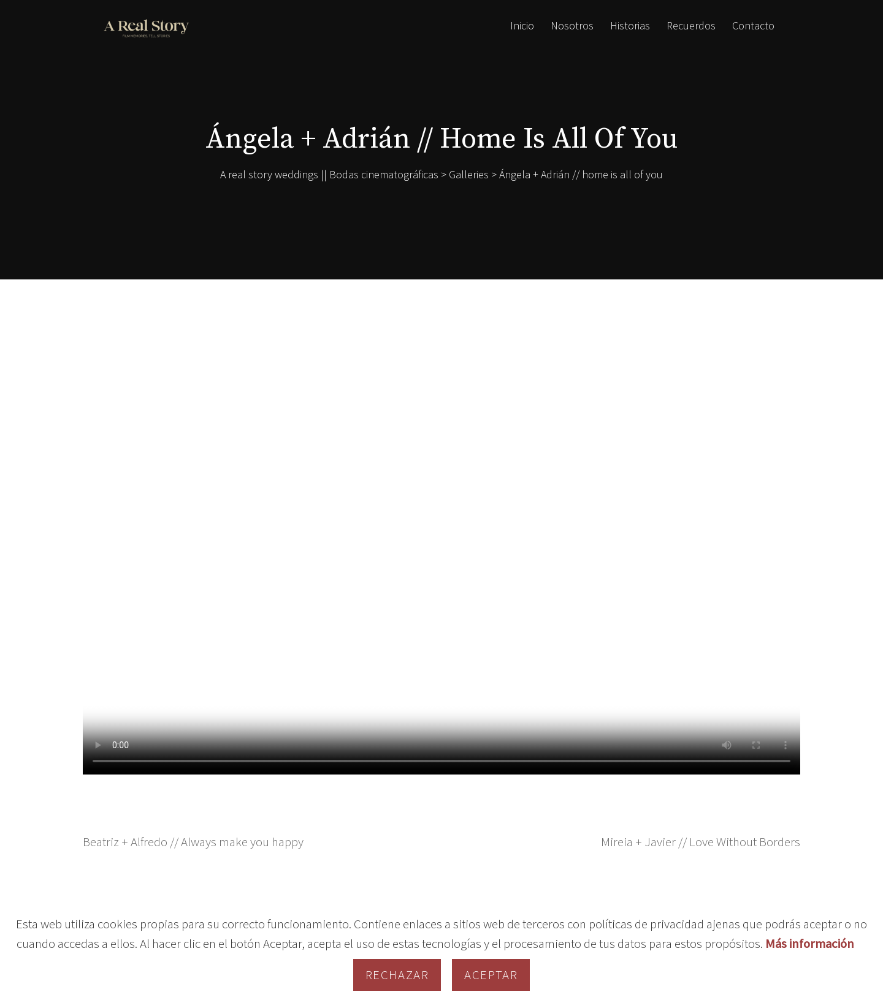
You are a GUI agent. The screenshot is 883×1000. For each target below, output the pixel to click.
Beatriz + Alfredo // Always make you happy (193, 842)
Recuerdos (691, 25)
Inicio (522, 25)
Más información (809, 944)
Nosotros (572, 25)
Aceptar (491, 975)
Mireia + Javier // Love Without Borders (700, 842)
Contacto (753, 25)
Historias (630, 25)
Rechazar (397, 975)
